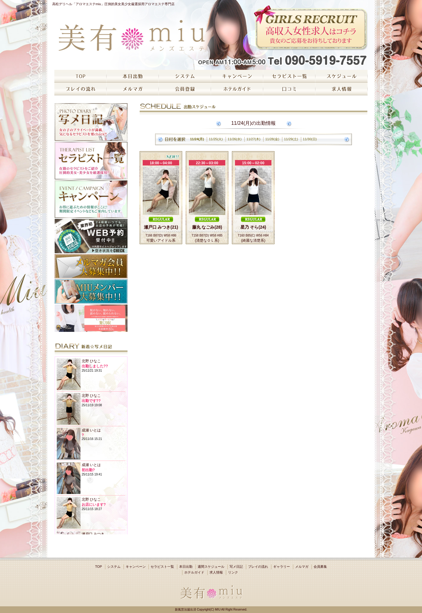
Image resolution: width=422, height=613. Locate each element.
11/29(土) (291, 139)
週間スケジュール (211, 566)
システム (114, 566)
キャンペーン (136, 566)
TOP (98, 566)
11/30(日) (310, 139)
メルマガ (301, 566)
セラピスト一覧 (162, 566)
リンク (233, 572)
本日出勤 (185, 566)
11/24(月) (197, 139)
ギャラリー (281, 566)
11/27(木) (253, 139)
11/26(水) (235, 139)
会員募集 (320, 566)
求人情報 (216, 572)
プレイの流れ (258, 566)
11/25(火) (216, 139)
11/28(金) (272, 139)
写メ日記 (236, 566)
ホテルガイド (194, 572)
